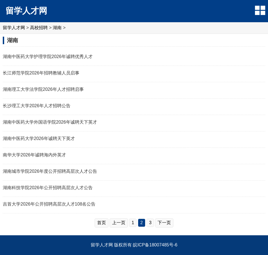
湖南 (57, 27)
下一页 (164, 222)
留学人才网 (26, 10)
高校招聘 (39, 27)
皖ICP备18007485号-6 (155, 244)
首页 (101, 222)
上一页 (118, 222)
